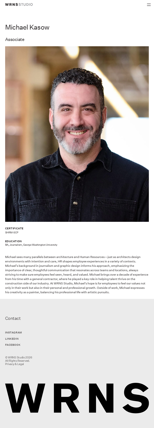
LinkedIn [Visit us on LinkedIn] (12, 338)
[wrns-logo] (19, 4)
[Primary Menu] (149, 3)
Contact (13, 318)
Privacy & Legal (14, 364)
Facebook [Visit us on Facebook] (12, 344)
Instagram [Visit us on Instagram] (13, 332)
